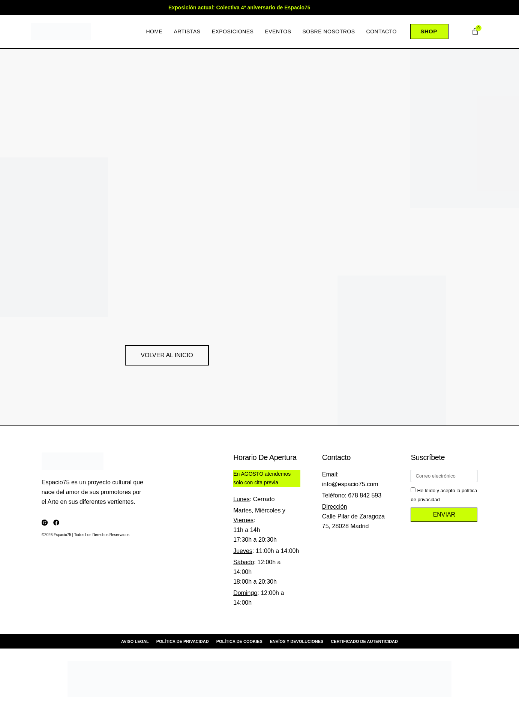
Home (154, 31)
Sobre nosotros (328, 31)
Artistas (187, 31)
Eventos (278, 31)
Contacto (381, 31)
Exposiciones (233, 31)
